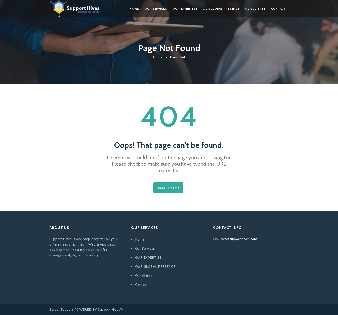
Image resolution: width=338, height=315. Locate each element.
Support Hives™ (110, 309)
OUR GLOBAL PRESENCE (155, 267)
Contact (141, 285)
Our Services (145, 248)
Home (158, 57)
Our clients (143, 276)
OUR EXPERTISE (148, 257)
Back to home (168, 188)
